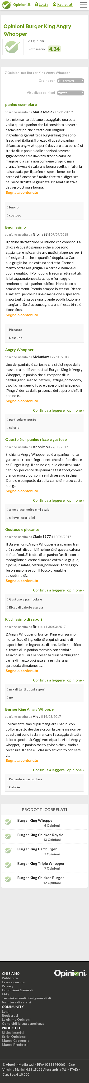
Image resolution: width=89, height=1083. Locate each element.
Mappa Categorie (15, 1040)
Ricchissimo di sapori (23, 619)
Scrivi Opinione (14, 1036)
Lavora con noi (13, 982)
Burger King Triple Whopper (41, 864)
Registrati (65, 4)
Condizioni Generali (17, 990)
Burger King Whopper (35, 820)
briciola (39, 626)
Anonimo (40, 447)
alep (37, 716)
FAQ (5, 994)
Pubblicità (10, 978)
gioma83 (40, 234)
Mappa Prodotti (15, 1044)
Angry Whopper (19, 349)
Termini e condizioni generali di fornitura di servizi (26, 1000)
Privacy (7, 986)
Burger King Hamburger (37, 849)
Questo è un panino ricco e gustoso (36, 439)
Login (43, 4)
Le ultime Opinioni (16, 1019)
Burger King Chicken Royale (40, 835)
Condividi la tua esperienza (23, 1023)
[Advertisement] (44, 921)
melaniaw (41, 357)
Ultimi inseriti (13, 1032)
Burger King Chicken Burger (40, 878)
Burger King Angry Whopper (30, 709)
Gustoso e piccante (22, 529)
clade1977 (42, 536)
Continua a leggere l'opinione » (58, 410)
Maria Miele (42, 112)
